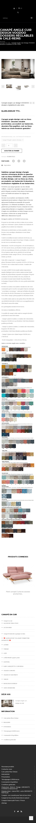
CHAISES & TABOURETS (10, 675)
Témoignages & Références (11, 731)
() (21, 8)
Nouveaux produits (7, 766)
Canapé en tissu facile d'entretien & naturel (15, 798)
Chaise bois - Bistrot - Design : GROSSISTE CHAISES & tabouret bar (15, 787)
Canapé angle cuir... (21, 700)
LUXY (5, 653)
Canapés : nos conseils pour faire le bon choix (16, 795)
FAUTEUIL (6, 662)
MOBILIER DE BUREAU (10, 683)
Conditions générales (9, 739)
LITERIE (5, 644)
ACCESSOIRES (7, 627)
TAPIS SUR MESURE (9, 688)
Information (8, 711)
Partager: (5, 161)
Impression (7, 165)
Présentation (7, 726)
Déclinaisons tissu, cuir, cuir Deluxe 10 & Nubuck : (16, 136)
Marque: (4, 156)
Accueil (2, 41)
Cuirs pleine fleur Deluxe (10, 718)
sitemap (4, 803)
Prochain (33, 86)
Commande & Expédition (10, 735)
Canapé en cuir (7, 621)
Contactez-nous (6, 769)
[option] (18, 581)
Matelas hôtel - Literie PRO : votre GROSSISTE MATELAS (16, 792)
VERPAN (6, 649)
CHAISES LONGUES (9, 670)
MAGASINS (6, 722)
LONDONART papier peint (11, 657)
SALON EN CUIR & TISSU (10, 623)
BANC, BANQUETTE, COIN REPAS (13, 666)
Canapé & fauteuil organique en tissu (14, 634)
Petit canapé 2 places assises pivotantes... (18, 593)
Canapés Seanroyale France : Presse (13, 800)
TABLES (5, 679)
